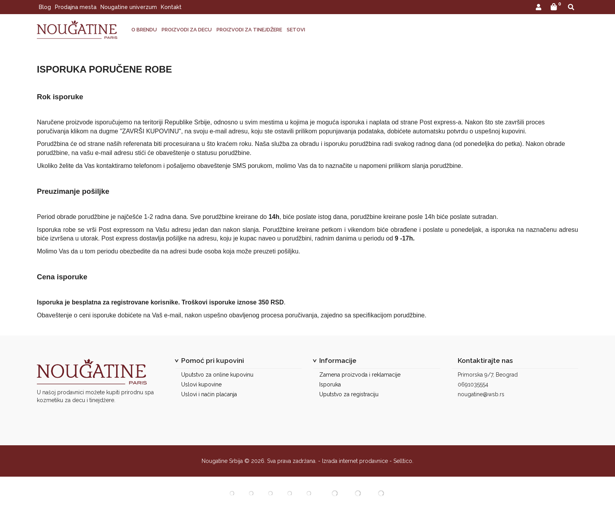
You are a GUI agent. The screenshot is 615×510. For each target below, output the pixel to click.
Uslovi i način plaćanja (209, 394)
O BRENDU (144, 30)
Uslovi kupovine (201, 384)
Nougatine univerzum (128, 7)
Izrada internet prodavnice (355, 461)
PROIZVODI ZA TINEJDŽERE (249, 30)
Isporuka (330, 384)
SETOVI (296, 30)
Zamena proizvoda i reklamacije (359, 375)
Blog (45, 7)
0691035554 (473, 384)
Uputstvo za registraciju (348, 394)
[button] (538, 7)
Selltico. (403, 461)
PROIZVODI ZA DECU (187, 30)
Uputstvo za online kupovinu (217, 375)
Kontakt (171, 7)
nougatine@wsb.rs (481, 394)
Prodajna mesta (75, 7)
